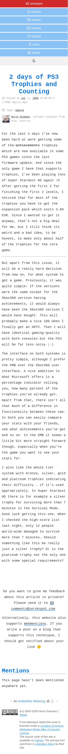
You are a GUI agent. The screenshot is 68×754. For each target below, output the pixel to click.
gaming (19, 110)
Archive (34, 19)
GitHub (39, 740)
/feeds (23, 714)
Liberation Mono (45, 743)
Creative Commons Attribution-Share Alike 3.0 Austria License (42, 729)
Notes (34, 44)
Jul (23, 98)
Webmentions (35, 623)
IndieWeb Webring (31, 701)
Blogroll (34, 36)
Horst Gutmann (20, 116)
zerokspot (33, 3)
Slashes (34, 11)
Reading (34, 28)
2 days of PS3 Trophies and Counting (34, 84)
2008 (35, 98)
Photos (33, 52)
